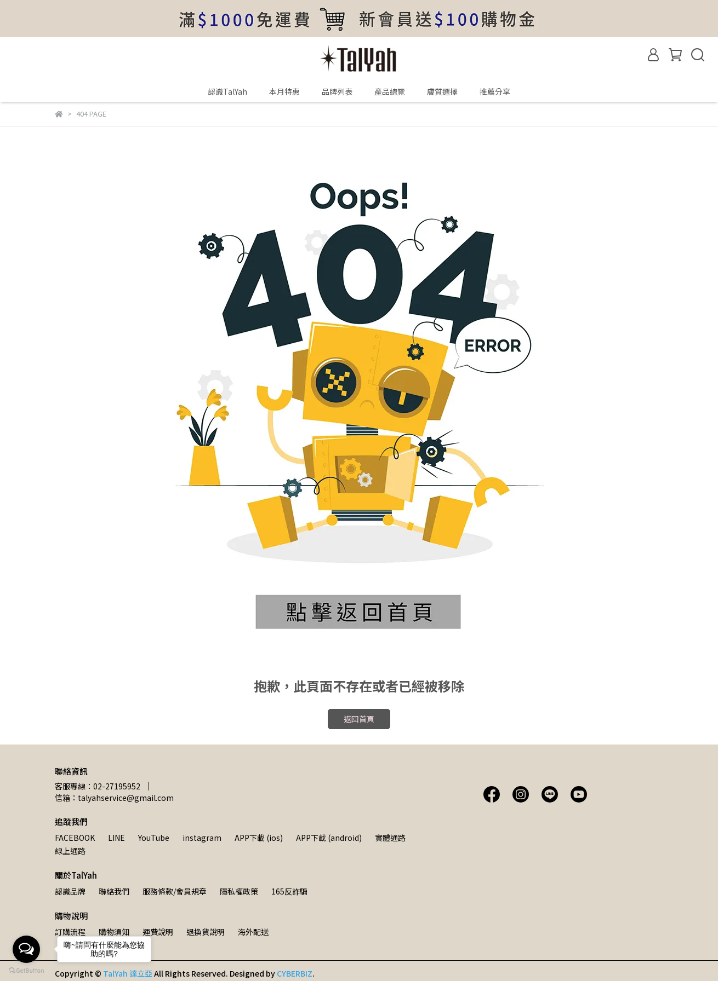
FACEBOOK (75, 837)
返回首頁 (359, 718)
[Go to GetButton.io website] (26, 970)
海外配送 (253, 931)
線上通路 (70, 850)
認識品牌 (70, 891)
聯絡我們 (114, 891)
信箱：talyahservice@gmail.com (114, 797)
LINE (116, 837)
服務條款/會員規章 (175, 891)
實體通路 (390, 837)
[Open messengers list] (26, 949)
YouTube (153, 837)
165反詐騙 (289, 891)
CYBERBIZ (294, 973)
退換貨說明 (205, 931)
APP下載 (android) (329, 837)
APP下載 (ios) (259, 837)
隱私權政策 (239, 891)
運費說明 (158, 931)
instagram (202, 837)
